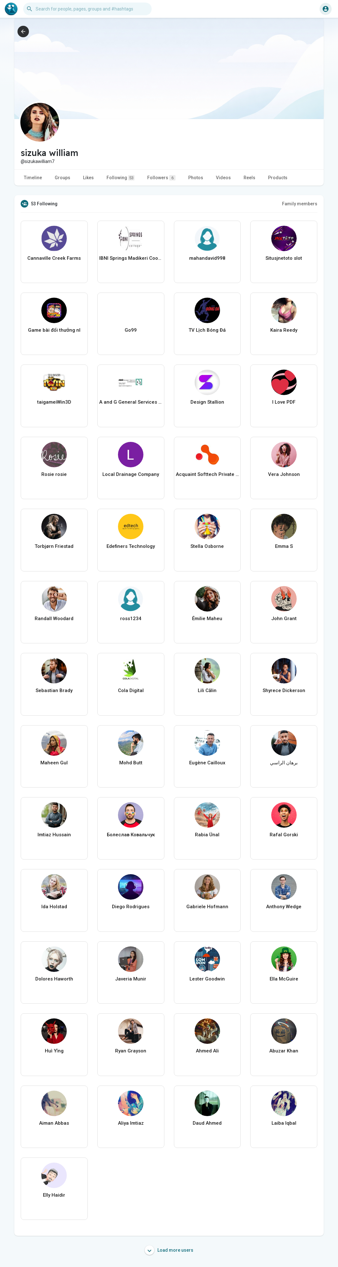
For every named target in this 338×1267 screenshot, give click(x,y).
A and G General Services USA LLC (130, 402)
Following (121, 177)
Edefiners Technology (131, 546)
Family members (299, 203)
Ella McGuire (284, 979)
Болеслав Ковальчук (131, 835)
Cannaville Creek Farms (54, 258)
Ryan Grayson (130, 1051)
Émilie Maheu (207, 618)
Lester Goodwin (207, 979)
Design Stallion (207, 402)
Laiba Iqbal (284, 1123)
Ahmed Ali (207, 1051)
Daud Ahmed (207, 1123)
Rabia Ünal (207, 835)
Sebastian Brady (54, 690)
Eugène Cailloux (207, 763)
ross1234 (130, 618)
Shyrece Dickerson (284, 690)
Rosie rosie (54, 474)
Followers (161, 177)
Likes (88, 177)
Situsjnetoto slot (284, 258)
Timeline (33, 177)
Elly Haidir (54, 1195)
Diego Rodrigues (130, 907)
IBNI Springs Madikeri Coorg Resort (130, 258)
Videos (223, 177)
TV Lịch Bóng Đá (207, 330)
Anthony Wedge (283, 907)
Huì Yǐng (54, 1051)
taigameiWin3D (54, 402)
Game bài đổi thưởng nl (54, 330)
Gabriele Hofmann (207, 907)
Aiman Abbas (54, 1123)
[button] (87, 9)
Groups (62, 177)
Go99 (131, 330)
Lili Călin (207, 690)
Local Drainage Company (130, 474)
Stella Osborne (207, 546)
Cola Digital (131, 690)
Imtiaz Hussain (54, 835)
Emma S (284, 546)
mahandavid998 (207, 258)
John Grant (284, 618)
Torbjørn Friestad (54, 546)
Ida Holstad (54, 907)
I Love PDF (283, 402)
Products (277, 177)
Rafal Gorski (284, 835)
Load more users (169, 1250)
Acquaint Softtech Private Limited (207, 474)
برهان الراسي (284, 763)
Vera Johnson (284, 474)
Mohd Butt (130, 763)
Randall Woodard (54, 618)
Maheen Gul (54, 763)
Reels (249, 177)
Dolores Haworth (54, 979)
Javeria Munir (130, 979)
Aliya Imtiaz (131, 1123)
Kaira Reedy (283, 330)
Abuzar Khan (283, 1051)
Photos (195, 177)
